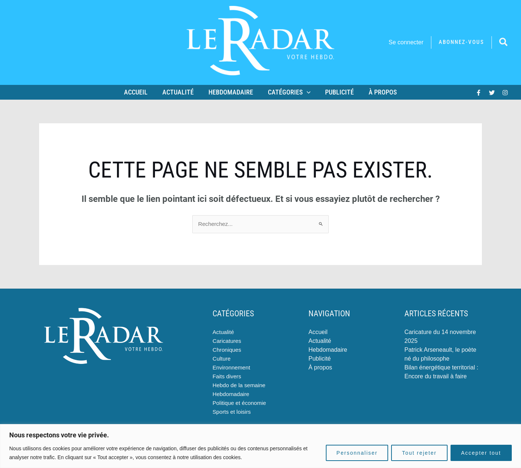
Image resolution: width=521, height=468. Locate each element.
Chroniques (228, 350)
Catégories (288, 92)
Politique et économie (241, 403)
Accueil (139, 92)
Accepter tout (481, 453)
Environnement (232, 368)
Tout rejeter (419, 453)
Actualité (180, 92)
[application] (306, 92)
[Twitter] (492, 93)
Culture (222, 359)
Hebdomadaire (231, 92)
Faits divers (228, 377)
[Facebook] (479, 93)
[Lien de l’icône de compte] (406, 42)
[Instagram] (505, 93)
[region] (260, 446)
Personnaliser (357, 453)
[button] (461, 42)
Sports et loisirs (233, 412)
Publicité (337, 92)
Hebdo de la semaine (240, 385)
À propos (379, 92)
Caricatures (228, 341)
